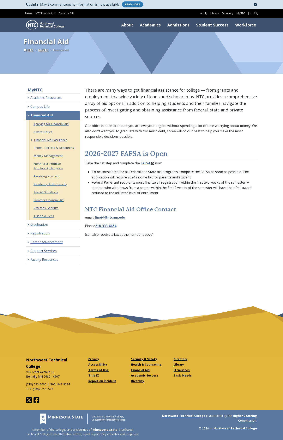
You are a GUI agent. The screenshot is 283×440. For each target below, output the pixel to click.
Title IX (93, 375)
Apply (203, 13)
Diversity (137, 381)
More (132, 4)
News (28, 13)
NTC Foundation (45, 13)
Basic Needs (183, 375)
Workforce (245, 25)
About (127, 25)
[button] (255, 4)
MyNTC (240, 13)
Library (214, 13)
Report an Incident (102, 381)
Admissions (178, 25)
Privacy (93, 359)
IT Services (182, 370)
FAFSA (147, 163)
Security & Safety (144, 359)
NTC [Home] (28, 50)
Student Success (212, 25)
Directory (227, 13)
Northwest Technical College (183, 416)
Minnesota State (105, 430)
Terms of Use (98, 370)
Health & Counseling (146, 364)
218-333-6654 (105, 226)
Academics (150, 25)
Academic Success (144, 375)
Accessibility (97, 364)
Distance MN (66, 13)
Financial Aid (140, 370)
